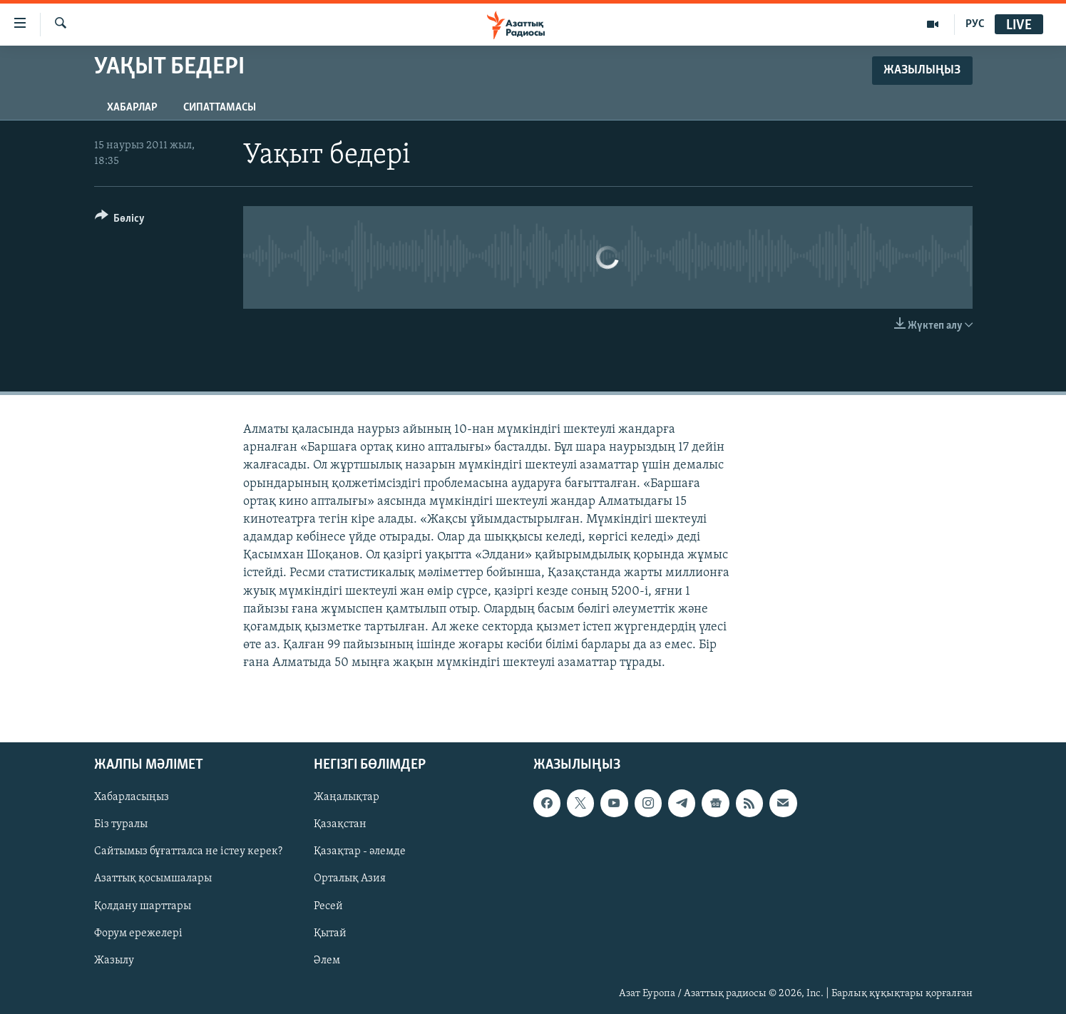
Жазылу (114, 960)
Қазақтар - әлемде (360, 851)
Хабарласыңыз (131, 797)
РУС (975, 24)
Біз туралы (121, 824)
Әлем (327, 960)
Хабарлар (132, 107)
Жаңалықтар (346, 797)
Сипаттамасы (219, 107)
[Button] (120, 220)
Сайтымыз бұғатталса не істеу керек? (188, 851)
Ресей (328, 905)
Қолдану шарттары (142, 905)
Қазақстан (340, 824)
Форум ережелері (138, 932)
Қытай (330, 932)
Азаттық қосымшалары (153, 878)
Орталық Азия (350, 878)
